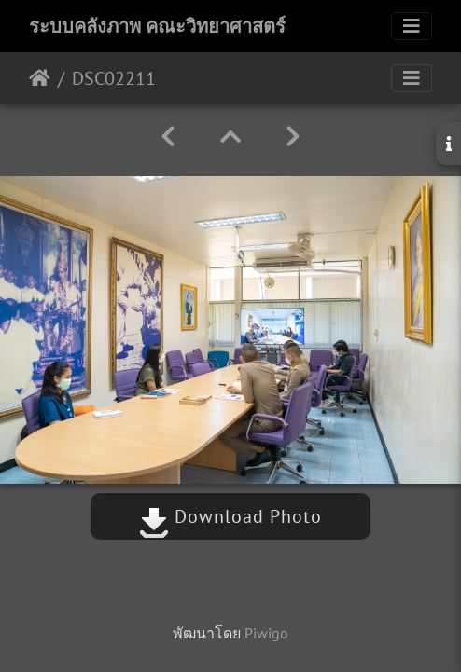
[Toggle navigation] (411, 26)
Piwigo (266, 633)
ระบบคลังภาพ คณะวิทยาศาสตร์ (157, 26)
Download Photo (230, 516)
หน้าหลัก (39, 78)
